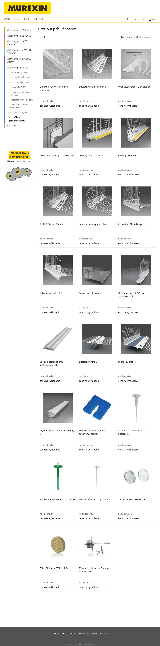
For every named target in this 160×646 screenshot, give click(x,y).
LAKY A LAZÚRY (18, 87)
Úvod (57, 633)
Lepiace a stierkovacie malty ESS (20, 93)
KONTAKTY (39, 19)
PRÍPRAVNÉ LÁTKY (19, 72)
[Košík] (152, 19)
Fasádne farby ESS (19, 112)
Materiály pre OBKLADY (19, 35)
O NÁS (17, 19)
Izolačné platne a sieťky (22, 99)
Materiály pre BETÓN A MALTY (19, 60)
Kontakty (102, 633)
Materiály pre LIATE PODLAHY (17, 43)
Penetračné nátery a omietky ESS (19, 106)
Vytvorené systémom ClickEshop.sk (80, 644)
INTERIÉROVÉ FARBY (20, 77)
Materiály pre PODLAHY (19, 30)
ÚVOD (7, 19)
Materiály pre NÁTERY (18, 67)
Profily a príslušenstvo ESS (17, 119)
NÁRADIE (11, 125)
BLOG (26, 19)
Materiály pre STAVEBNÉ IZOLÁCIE (19, 51)
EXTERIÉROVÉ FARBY (20, 82)
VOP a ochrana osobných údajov (79, 633)
